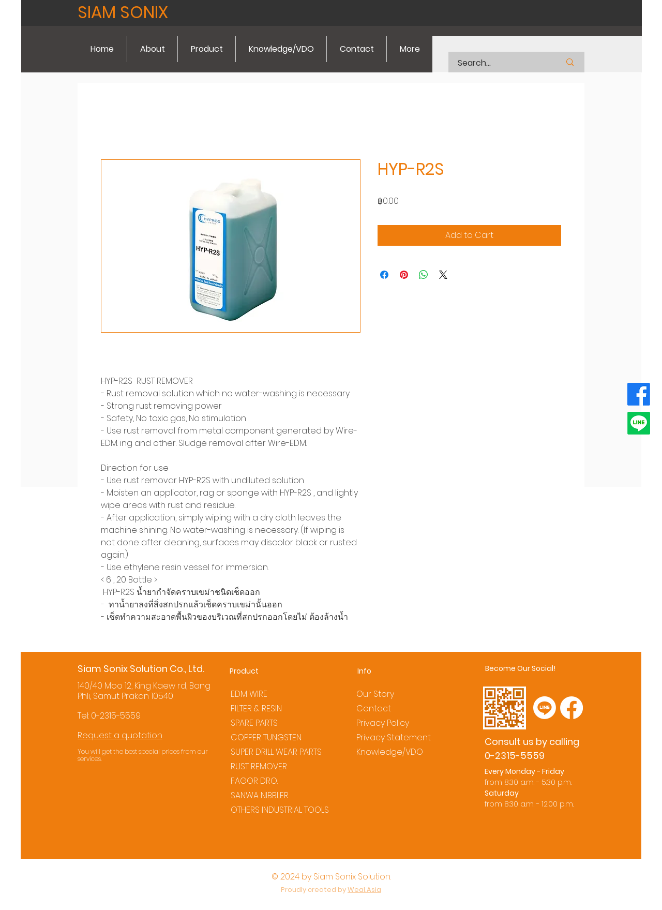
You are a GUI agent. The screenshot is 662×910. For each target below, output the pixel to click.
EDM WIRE (249, 694)
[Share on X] (443, 274)
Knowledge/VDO (389, 752)
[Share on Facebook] (384, 274)
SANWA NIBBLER (260, 795)
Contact (373, 708)
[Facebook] (638, 394)
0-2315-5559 (116, 716)
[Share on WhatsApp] (423, 274)
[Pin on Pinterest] (404, 274)
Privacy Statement (393, 737)
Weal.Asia (364, 889)
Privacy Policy (382, 723)
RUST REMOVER (259, 766)
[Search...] (496, 63)
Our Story (375, 694)
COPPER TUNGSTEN (266, 737)
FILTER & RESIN (256, 708)
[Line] (638, 423)
